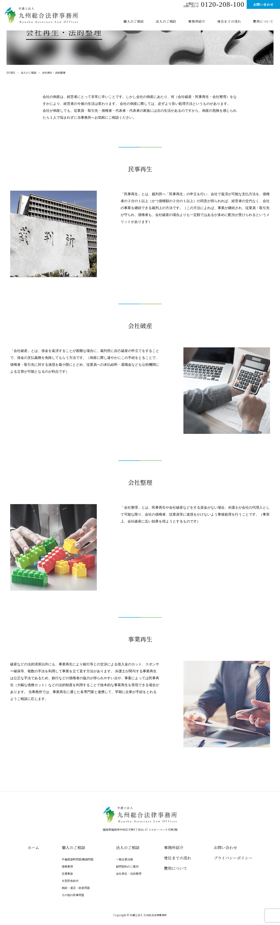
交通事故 (67, 873)
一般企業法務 (124, 859)
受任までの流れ (229, 21)
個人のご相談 (133, 21)
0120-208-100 (222, 5)
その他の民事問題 (73, 895)
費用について (263, 21)
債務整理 (67, 866)
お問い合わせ (263, 4)
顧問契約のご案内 (127, 866)
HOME (10, 72)
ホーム (33, 847)
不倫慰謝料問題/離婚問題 (78, 859)
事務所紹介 (196, 21)
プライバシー (233, 858)
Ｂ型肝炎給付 (70, 880)
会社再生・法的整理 (128, 873)
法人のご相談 (166, 21)
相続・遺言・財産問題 (76, 888)
